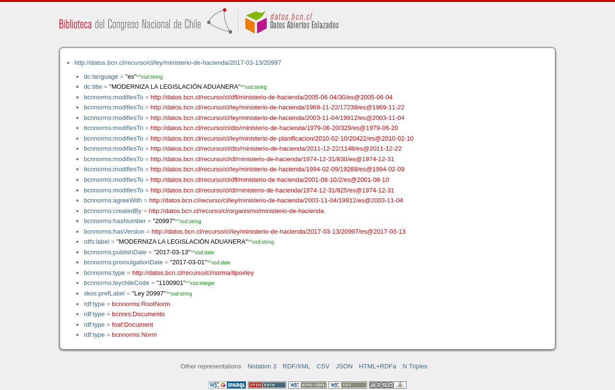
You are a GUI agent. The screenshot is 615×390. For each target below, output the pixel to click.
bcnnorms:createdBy (112, 210)
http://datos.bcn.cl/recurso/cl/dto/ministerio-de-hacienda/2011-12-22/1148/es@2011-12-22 (276, 148)
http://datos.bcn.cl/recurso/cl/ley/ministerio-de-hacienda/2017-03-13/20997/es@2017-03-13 (278, 231)
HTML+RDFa (377, 366)
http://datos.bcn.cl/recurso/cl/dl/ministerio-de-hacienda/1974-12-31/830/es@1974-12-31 (272, 159)
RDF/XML (296, 366)
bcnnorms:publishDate (115, 252)
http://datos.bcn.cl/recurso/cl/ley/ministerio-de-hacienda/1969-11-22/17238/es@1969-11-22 (277, 107)
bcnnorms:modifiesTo (113, 97)
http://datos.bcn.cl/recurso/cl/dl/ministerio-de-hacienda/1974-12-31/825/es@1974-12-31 (272, 190)
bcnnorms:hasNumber (115, 221)
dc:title (93, 86)
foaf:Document (132, 324)
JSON (344, 366)
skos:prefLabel (104, 293)
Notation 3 (261, 366)
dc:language (101, 76)
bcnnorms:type (104, 272)
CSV (323, 366)
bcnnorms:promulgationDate (123, 262)
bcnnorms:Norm (134, 334)
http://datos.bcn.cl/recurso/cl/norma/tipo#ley (193, 272)
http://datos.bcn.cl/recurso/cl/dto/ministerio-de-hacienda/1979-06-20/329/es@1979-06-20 (274, 127)
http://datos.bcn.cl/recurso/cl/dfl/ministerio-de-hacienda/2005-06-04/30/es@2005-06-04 (271, 97)
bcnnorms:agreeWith (113, 200)
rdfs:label (96, 241)
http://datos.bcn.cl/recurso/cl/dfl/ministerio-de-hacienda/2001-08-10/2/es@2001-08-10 (269, 179)
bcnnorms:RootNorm (141, 303)
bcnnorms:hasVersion (114, 231)
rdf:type (94, 303)
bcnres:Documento (138, 314)
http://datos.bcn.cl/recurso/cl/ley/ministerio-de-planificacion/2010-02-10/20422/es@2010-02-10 (281, 138)
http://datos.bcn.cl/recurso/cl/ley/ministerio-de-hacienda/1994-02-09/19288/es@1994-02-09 (277, 169)
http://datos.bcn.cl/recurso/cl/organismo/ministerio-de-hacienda (236, 210)
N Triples (415, 366)
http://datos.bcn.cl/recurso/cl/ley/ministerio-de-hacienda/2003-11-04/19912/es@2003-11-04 (277, 117)
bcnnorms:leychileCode (116, 282)
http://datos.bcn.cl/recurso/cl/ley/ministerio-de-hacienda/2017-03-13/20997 (178, 62)
